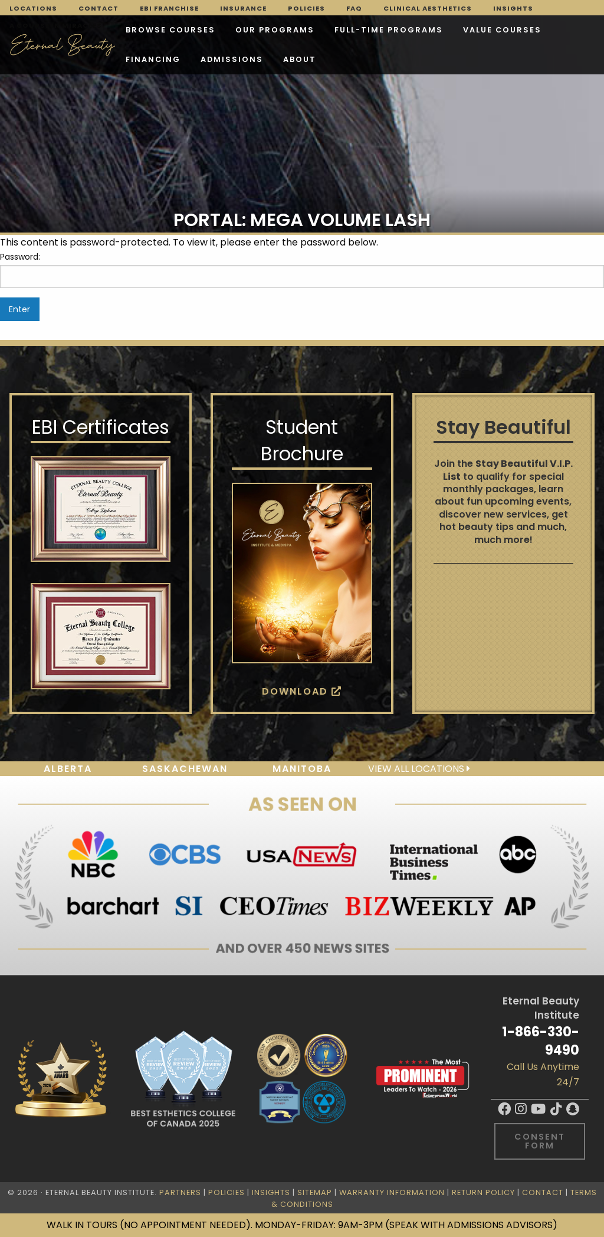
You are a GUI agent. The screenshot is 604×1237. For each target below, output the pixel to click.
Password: (302, 269)
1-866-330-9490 (540, 1040)
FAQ (354, 8)
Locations (33, 8)
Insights (513, 8)
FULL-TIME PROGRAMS (388, 30)
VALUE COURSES (502, 30)
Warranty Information (392, 1192)
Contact (98, 8)
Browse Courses (170, 30)
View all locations (419, 768)
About (299, 59)
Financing (153, 59)
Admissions (232, 59)
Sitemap (314, 1192)
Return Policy (483, 1192)
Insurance (243, 8)
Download (302, 691)
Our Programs (274, 30)
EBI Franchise (169, 8)
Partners (180, 1192)
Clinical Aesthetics (427, 8)
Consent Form (539, 1141)
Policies (306, 8)
